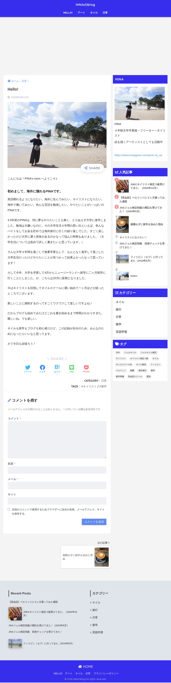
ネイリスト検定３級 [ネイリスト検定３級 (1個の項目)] (139, 358)
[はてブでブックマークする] (57, 369)
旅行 (118, 309)
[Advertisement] (85, 46)
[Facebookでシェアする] (42, 369)
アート (81, 12)
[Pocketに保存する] (86, 369)
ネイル (94, 12)
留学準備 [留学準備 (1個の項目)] (120, 376)
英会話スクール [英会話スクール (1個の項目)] (135, 376)
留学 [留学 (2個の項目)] (153, 370)
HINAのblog (85, 4)
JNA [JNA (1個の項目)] (118, 352)
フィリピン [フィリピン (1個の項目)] (155, 364)
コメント (14, 418)
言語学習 (121, 331)
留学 (104, 386)
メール (13, 479)
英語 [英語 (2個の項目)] (148, 376)
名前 (11, 463)
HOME (85, 667)
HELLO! (68, 12)
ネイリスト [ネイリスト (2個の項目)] (121, 358)
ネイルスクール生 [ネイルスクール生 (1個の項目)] (124, 364)
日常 (105, 12)
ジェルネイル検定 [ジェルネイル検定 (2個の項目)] (148, 352)
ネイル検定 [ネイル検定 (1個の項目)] (141, 364)
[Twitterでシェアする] (28, 369)
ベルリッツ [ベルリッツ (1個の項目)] (121, 370)
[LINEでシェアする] (71, 369)
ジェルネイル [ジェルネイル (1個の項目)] (130, 352)
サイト (12, 494)
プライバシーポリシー (106, 674)
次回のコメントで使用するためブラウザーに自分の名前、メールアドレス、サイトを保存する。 (58, 511)
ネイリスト (90, 386)
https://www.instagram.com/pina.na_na (139, 155)
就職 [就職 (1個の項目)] (132, 370)
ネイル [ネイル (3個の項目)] (155, 358)
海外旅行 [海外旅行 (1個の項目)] (142, 370)
